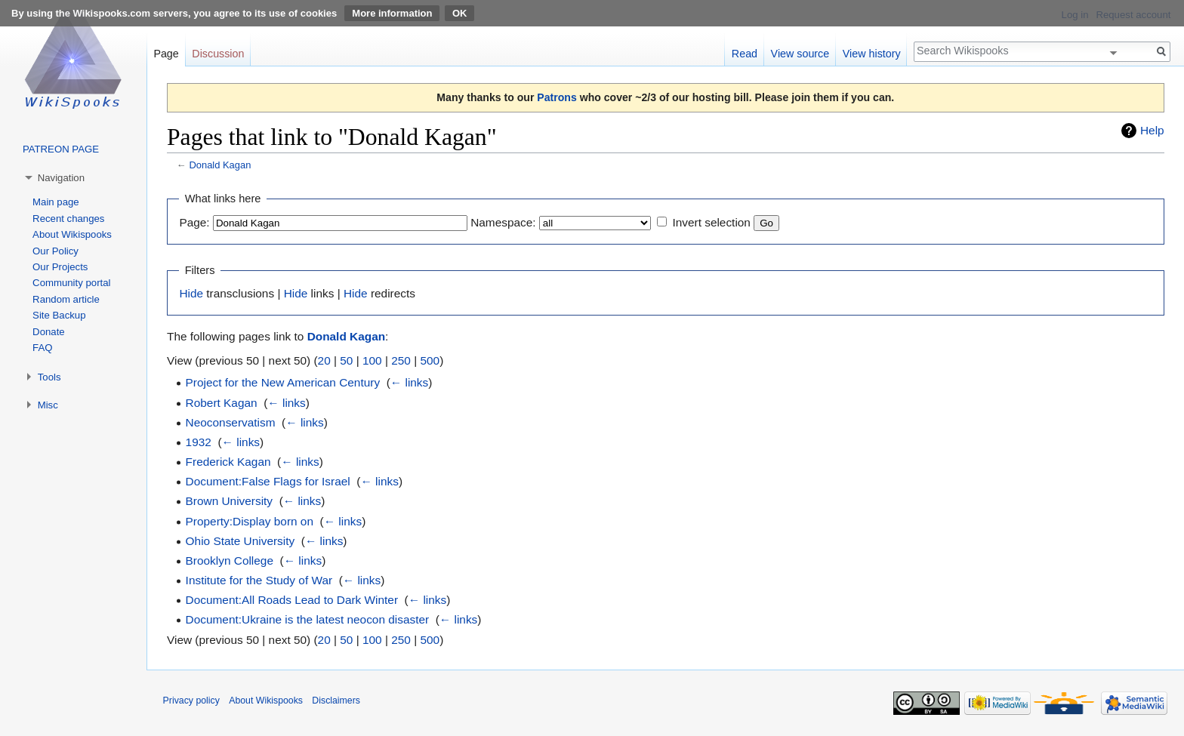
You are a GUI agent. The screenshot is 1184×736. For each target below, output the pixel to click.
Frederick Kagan (228, 461)
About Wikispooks (72, 234)
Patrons (556, 97)
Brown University (229, 500)
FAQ (42, 347)
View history (872, 54)
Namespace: (502, 222)
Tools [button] (49, 377)
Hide (191, 293)
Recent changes (68, 218)
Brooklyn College (229, 560)
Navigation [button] (61, 177)
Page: (194, 222)
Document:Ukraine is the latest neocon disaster (308, 619)
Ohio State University (240, 540)
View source (800, 54)
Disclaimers (336, 700)
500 (429, 360)
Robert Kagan (221, 402)
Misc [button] (48, 405)
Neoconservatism (231, 422)
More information (392, 13)
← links (409, 382)
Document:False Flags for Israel (268, 481)
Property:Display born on (249, 521)
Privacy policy (191, 700)
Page (165, 54)
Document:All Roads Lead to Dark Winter (292, 599)
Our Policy (55, 251)
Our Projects (60, 267)
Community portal (71, 282)
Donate (48, 331)
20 (324, 360)
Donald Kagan (220, 165)
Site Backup (58, 315)
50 (346, 360)
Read (744, 54)
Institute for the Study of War (259, 580)
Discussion (218, 54)
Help (1152, 130)
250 (401, 360)
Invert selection (711, 222)
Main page (55, 202)
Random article (66, 299)
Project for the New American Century (283, 382)
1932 (198, 442)
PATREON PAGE (61, 149)
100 (372, 360)
